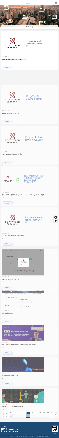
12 (28, 413)
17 (48, 413)
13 (32, 413)
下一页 (51, 414)
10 (20, 413)
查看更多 (7, 68)
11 (24, 413)
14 (36, 413)
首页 (3, 414)
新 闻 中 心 (29, 27)
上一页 (7, 414)
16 (44, 413)
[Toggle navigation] (56, 3)
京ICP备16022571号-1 (42, 436)
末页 (56, 414)
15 (40, 413)
